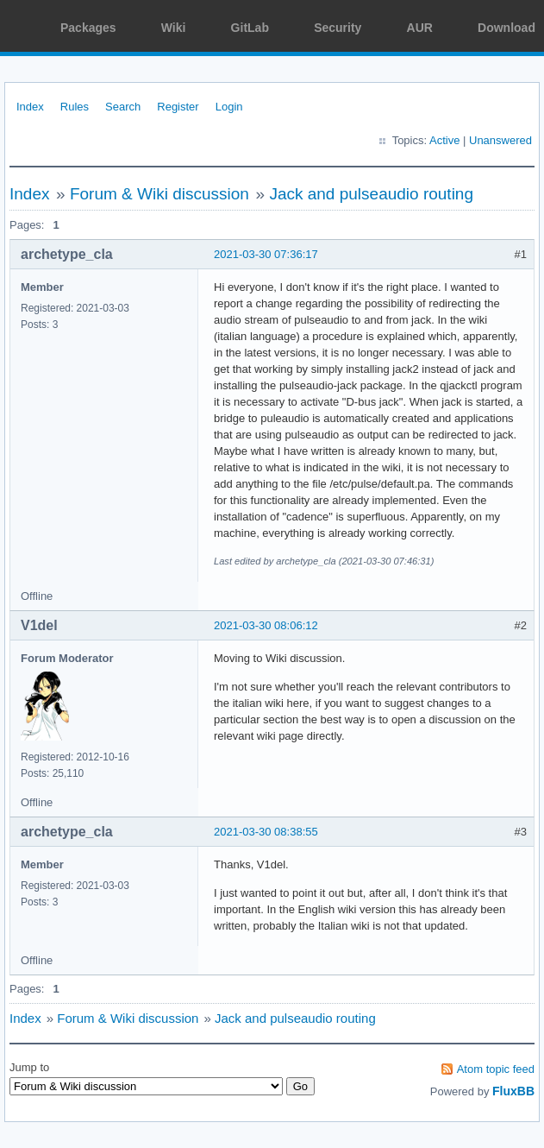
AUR (420, 28)
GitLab (250, 28)
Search (123, 106)
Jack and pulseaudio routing (371, 194)
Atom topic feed (496, 1069)
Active (444, 140)
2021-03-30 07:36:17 (266, 254)
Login (229, 106)
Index (30, 106)
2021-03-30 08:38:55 (266, 831)
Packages (88, 28)
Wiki (173, 28)
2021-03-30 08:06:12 (266, 625)
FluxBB (513, 1091)
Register (177, 106)
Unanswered (500, 140)
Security (337, 28)
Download (506, 28)
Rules (74, 106)
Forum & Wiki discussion (159, 194)
